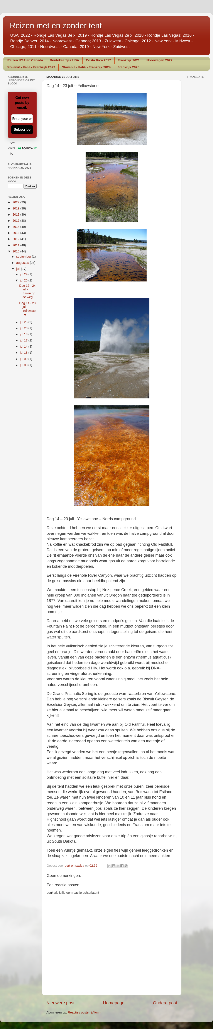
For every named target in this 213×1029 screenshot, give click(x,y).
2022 (16, 202)
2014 (16, 226)
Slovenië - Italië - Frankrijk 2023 (31, 67)
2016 (16, 220)
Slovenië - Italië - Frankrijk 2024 (86, 67)
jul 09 (24, 359)
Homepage (114, 1002)
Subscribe (22, 129)
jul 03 (24, 365)
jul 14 (24, 346)
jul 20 (24, 328)
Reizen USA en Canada (25, 60)
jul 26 (24, 280)
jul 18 (24, 334)
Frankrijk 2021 (129, 60)
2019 (16, 208)
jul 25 (24, 322)
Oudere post (165, 1002)
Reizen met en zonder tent (56, 25)
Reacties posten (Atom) (84, 1012)
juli (18, 269)
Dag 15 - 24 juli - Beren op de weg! (27, 291)
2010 (16, 251)
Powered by (22, 148)
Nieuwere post (60, 1002)
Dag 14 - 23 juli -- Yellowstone (27, 308)
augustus (23, 262)
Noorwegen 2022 (159, 60)
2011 (16, 245)
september (24, 256)
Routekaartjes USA (64, 60)
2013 (16, 233)
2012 (16, 239)
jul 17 (24, 340)
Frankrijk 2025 (128, 67)
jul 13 (24, 352)
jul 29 (24, 274)
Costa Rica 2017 (98, 60)
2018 (16, 214)
